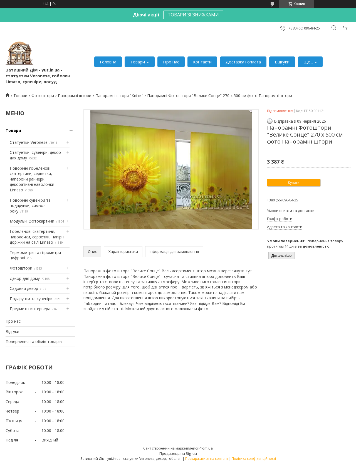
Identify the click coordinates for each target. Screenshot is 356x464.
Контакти (202, 62)
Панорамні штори (74, 95)
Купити (294, 183)
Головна (108, 62)
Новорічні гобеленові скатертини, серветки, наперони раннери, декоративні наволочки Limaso (32, 179)
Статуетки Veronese (29, 142)
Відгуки (282, 62)
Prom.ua (206, 448)
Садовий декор (24, 288)
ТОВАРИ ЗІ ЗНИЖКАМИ (193, 15)
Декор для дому (25, 278)
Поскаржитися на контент (206, 458)
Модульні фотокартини (32, 221)
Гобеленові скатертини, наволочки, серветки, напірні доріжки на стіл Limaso (37, 237)
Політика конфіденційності (254, 458)
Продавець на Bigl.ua (178, 453)
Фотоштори (42, 95)
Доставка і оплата (243, 62)
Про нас (171, 62)
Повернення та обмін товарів (34, 341)
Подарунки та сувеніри (31, 298)
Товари (137, 62)
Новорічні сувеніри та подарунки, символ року (30, 206)
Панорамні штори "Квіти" (119, 95)
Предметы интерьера (30, 308)
